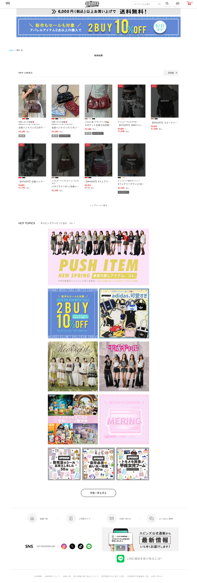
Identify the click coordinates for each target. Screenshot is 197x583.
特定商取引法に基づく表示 (112, 577)
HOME (11, 50)
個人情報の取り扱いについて (85, 577)
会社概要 (38, 577)
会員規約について (52, 577)
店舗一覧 (67, 577)
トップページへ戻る (98, 205)
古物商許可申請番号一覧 (137, 577)
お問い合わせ (157, 577)
